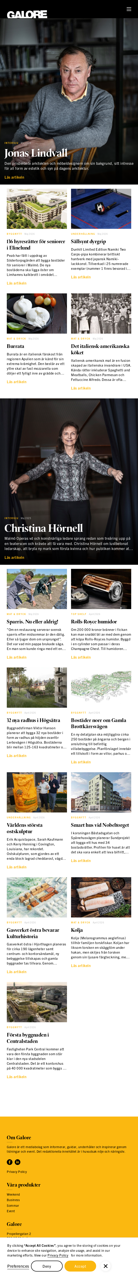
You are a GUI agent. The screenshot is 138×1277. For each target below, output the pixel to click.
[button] (106, 1266)
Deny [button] (47, 1266)
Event (11, 1211)
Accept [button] (80, 1266)
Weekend (13, 1194)
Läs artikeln (14, 177)
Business (13, 1200)
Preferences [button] (18, 1266)
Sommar (13, 1205)
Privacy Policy (58, 1255)
